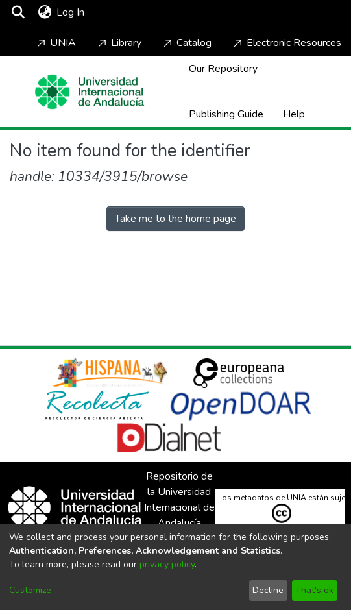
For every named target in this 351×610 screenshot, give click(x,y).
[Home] (89, 91)
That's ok (314, 590)
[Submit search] (18, 12)
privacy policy (167, 564)
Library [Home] (118, 43)
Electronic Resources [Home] (286, 43)
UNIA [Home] (55, 43)
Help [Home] (294, 114)
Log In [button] (71, 12)
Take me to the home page (175, 219)
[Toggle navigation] (124, 12)
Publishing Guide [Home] (226, 114)
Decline (268, 590)
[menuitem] (44, 12)
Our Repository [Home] (223, 69)
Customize (30, 590)
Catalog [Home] (186, 43)
